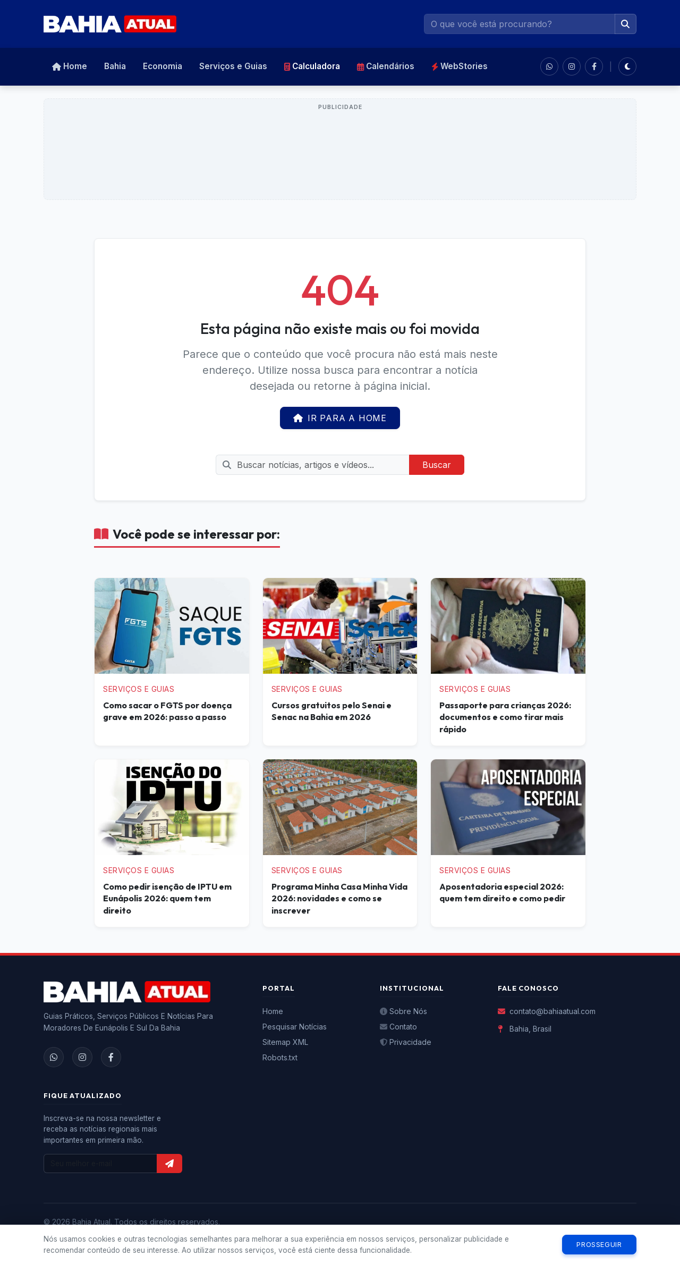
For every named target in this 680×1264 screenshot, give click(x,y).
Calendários (385, 66)
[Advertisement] (340, 155)
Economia (162, 66)
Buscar (436, 464)
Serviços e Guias (233, 66)
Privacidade (405, 1042)
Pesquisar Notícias (294, 1026)
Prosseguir (599, 1245)
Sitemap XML (285, 1042)
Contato (398, 1026)
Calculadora (312, 66)
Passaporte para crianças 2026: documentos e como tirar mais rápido (505, 717)
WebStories (459, 66)
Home (69, 66)
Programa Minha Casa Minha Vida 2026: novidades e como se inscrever (339, 898)
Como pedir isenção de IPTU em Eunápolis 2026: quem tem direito (167, 898)
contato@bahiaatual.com (547, 1011)
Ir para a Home (340, 418)
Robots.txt (280, 1057)
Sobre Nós (403, 1011)
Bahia (115, 66)
